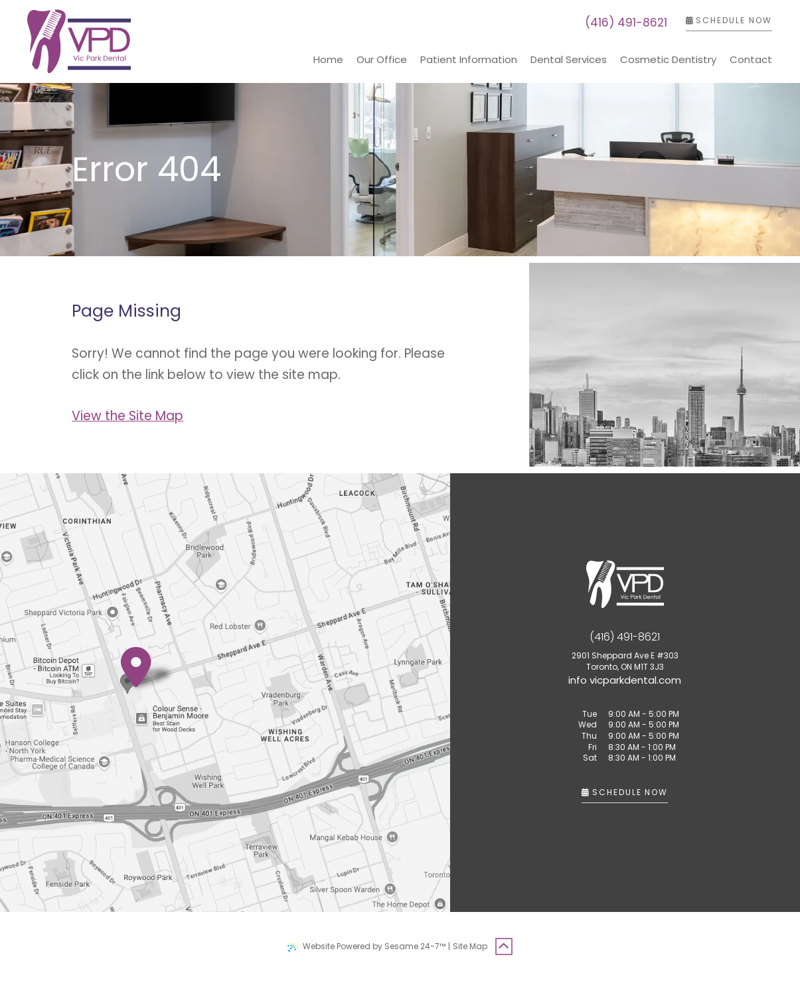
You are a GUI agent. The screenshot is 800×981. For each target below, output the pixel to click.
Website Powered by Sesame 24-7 (366, 946)
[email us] (624, 680)
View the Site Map (127, 416)
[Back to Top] (504, 946)
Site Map (470, 946)
